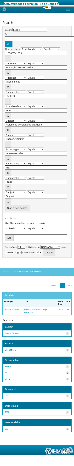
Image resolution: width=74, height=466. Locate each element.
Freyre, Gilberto (11, 333)
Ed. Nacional (10, 350)
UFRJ (7, 379)
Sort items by (34, 247)
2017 (7, 429)
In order (64, 247)
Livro (68, 310)
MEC (7, 373)
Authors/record (28, 252)
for (6, 34)
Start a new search (17, 208)
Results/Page (11, 247)
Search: (8, 30)
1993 (7, 412)
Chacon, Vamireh (11, 310)
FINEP (8, 366)
